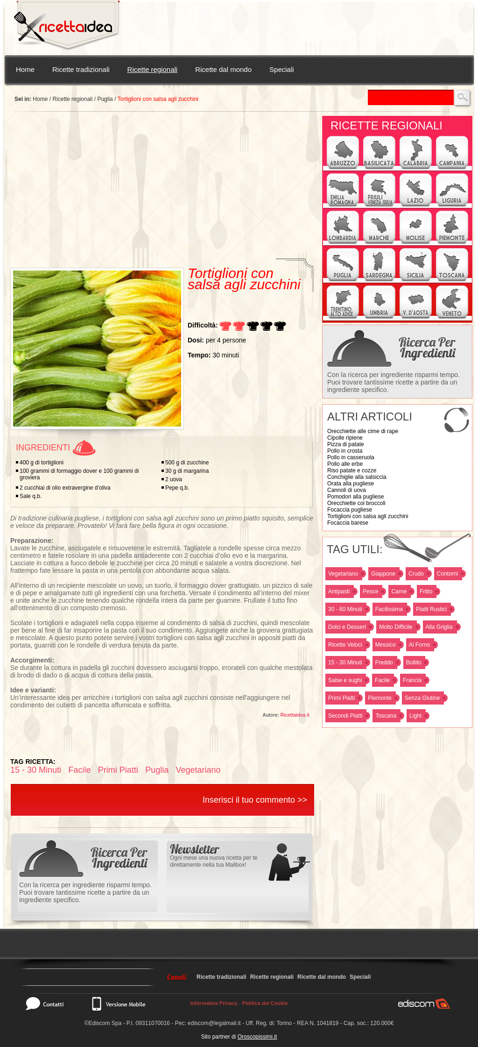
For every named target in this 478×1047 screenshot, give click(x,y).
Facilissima (389, 609)
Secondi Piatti (345, 715)
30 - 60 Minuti (345, 609)
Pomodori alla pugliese (355, 496)
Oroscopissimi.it (257, 1036)
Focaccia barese (347, 523)
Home (25, 69)
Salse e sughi (345, 680)
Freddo (384, 662)
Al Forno (419, 644)
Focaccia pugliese (349, 509)
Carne (399, 591)
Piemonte (380, 698)
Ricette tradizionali (81, 69)
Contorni (447, 573)
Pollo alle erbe (345, 464)
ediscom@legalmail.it (214, 1023)
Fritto (426, 591)
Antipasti (339, 591)
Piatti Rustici (431, 609)
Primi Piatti (341, 698)
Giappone (383, 573)
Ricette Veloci (345, 644)
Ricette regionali (152, 69)
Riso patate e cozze (351, 470)
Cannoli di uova (346, 490)
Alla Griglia (439, 627)
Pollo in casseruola (350, 457)
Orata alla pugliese (350, 483)
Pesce (370, 591)
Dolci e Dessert (347, 627)
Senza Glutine (422, 698)
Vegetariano (343, 573)
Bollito (414, 662)
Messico (385, 644)
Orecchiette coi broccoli (356, 503)
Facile (382, 680)
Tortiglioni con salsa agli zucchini (367, 516)
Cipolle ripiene (345, 437)
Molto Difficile (395, 627)
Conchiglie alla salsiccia (357, 477)
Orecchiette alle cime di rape (362, 431)
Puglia (104, 99)
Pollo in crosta (344, 451)
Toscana (385, 715)
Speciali (281, 69)
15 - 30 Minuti (345, 662)
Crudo (416, 573)
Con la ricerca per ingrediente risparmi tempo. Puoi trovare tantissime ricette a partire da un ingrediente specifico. (393, 382)
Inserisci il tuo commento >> (255, 800)
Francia (412, 680)
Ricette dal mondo (223, 69)
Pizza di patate (345, 444)
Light (415, 715)
